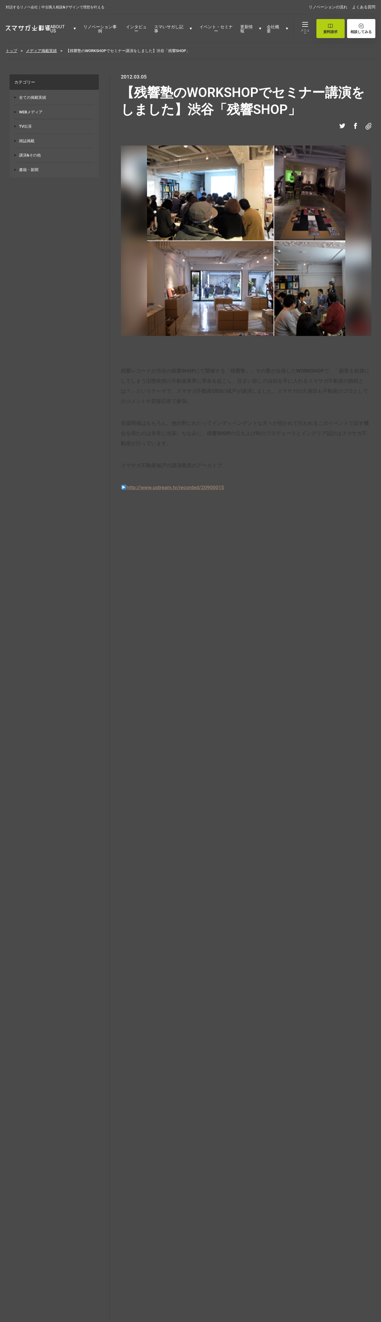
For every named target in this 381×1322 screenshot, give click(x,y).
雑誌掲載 (27, 141)
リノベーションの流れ (328, 7)
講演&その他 (30, 155)
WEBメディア (31, 112)
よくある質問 (363, 7)
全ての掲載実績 (32, 97)
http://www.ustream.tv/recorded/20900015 (175, 487)
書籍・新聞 (28, 170)
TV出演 (25, 126)
